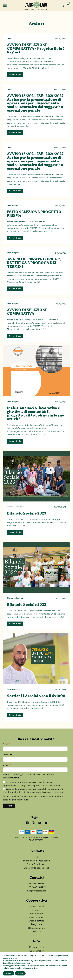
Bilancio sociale (13, 507)
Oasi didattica (36, 921)
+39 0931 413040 (36, 883)
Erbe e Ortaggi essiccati (36, 868)
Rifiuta (20, 973)
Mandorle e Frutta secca (36, 861)
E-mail (7, 765)
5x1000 (37, 931)
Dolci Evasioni (36, 914)
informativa (13, 778)
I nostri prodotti (36, 917)
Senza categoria (13, 689)
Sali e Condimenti (36, 864)
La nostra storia (36, 906)
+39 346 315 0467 (36, 887)
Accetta (8, 973)
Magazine (36, 924)
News (9, 38)
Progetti (15, 205)
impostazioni (24, 963)
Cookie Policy (36, 951)
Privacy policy (36, 947)
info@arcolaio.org (36, 891)
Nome (6, 744)
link (35, 968)
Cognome (8, 754)
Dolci (36, 857)
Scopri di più (15, 75)
